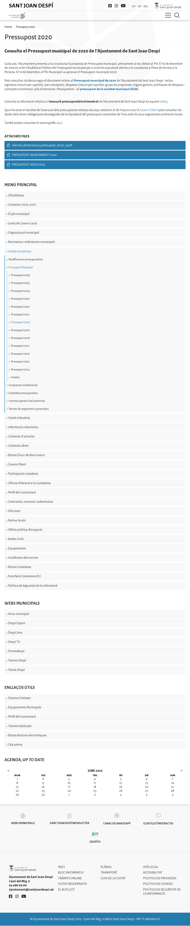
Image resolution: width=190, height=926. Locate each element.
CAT (134, 6)
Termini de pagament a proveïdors (29, 408)
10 (69, 783)
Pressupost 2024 (20, 290)
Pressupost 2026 (20, 275)
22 (17, 790)
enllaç (163, 101)
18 (95, 787)
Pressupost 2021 (20, 314)
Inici (61, 867)
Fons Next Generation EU (24, 576)
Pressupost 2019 (20, 330)
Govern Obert (17, 464)
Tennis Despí (16, 670)
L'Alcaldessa (16, 195)
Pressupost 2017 (20, 345)
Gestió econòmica (19, 251)
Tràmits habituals (20, 726)
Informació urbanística (23, 427)
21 (172, 787)
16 (43, 787)
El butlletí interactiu (158, 823)
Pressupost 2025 (20, 282)
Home (8, 26)
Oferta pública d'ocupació (25, 529)
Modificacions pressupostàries (26, 259)
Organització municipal (23, 232)
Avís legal (150, 867)
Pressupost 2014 (20, 369)
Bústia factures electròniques (27, 735)
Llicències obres (18, 445)
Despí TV (14, 642)
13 (146, 783)
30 (43, 794)
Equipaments (17, 548)
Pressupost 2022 (20, 306)
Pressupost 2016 (20, 353)
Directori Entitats (19, 698)
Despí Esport (16, 623)
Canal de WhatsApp (117, 823)
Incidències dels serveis (23, 557)
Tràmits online (70, 878)
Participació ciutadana (23, 473)
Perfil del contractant (22, 492)
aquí (59, 123)
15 (17, 787)
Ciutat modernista (72, 884)
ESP (139, 6)
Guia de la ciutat (113, 878)
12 (120, 783)
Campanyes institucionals (23, 385)
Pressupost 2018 (20, 338)
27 (146, 790)
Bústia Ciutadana (19, 567)
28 (172, 790)
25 (94, 790)
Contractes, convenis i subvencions (30, 501)
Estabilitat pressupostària (23, 393)
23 (43, 790)
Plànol (106, 867)
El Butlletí (66, 889)
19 (120, 787)
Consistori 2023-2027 (22, 204)
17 (69, 787)
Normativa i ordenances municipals (31, 242)
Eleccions (14, 511)
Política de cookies (158, 884)
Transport (109, 872)
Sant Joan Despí (31, 6)
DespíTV (95, 841)
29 (17, 794)
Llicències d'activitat (21, 436)
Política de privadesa (159, 878)
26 (120, 790)
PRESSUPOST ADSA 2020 (28, 164)
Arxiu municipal (18, 614)
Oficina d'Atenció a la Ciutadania (29, 483)
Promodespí (16, 651)
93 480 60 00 (18, 885)
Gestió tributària (19, 418)
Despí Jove (15, 632)
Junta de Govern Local (22, 223)
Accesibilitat (152, 872)
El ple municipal (19, 214)
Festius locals (17, 520)
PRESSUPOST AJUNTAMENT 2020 (34, 155)
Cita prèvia (15, 744)
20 (146, 787)
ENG (146, 6)
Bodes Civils (16, 539)
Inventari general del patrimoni (27, 400)
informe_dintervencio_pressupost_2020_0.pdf (42, 145)
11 (95, 783)
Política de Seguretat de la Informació (33, 585)
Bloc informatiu (70, 872)
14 (172, 783)
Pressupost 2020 (20, 322)
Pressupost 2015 (20, 361)
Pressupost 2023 (20, 298)
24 (69, 790)
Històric (15, 377)
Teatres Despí (17, 660)
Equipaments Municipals (24, 707)
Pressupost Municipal (21, 267)
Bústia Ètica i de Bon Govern (26, 455)
